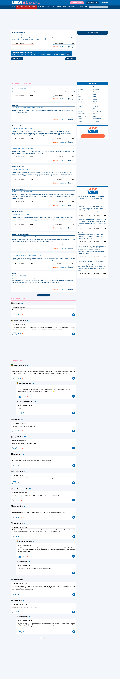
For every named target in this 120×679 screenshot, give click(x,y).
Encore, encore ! (43, 295)
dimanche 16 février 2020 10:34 (25, 405)
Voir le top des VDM (93, 136)
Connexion (105, 2)
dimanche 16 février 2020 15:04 (19, 604)
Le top (65, 7)
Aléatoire (41, 7)
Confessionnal (73, 7)
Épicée (47, 7)
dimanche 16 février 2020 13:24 (19, 527)
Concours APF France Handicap (26, 7)
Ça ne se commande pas (20, 234)
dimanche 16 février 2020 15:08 (25, 620)
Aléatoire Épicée (56, 7)
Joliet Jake (16, 506)
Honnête (15, 105)
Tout (13, 7)
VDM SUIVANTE (70, 58)
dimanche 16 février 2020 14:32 (19, 583)
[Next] (46, 638)
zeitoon (15, 454)
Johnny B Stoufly (23, 541)
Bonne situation (17, 126)
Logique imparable (18, 32)
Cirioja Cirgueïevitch (24, 401)
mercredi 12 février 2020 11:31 (19, 324)
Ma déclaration (17, 212)
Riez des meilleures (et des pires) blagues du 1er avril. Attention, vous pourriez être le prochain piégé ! (41, 53)
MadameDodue (17, 320)
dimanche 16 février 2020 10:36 (19, 475)
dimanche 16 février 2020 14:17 (25, 565)
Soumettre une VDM (77, 2)
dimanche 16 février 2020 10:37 (19, 492)
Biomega (16, 600)
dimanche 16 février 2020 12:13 (19, 510)
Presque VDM (83, 7)
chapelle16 (16, 437)
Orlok (15, 303)
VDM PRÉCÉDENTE (17, 58)
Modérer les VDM (92, 2)
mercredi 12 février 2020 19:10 (19, 307)
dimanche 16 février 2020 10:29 (25, 387)
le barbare (16, 471)
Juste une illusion (18, 167)
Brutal (14, 273)
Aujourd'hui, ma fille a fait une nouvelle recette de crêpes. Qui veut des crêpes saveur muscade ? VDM (92, 197)
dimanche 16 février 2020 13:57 (25, 545)
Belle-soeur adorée (18, 189)
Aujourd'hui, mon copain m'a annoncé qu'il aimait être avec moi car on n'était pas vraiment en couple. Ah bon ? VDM (43, 92)
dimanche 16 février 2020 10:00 (19, 458)
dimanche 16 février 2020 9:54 (19, 440)
